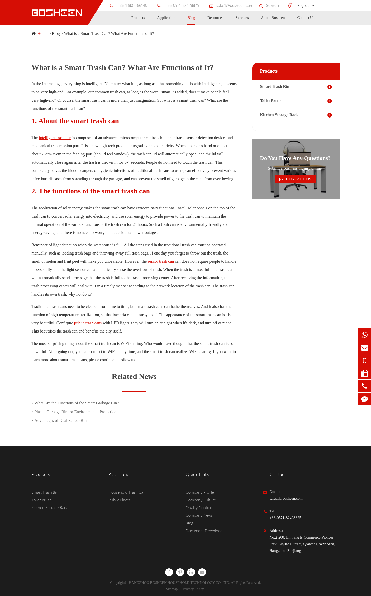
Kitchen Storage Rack (279, 115)
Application (166, 20)
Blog (191, 20)
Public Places (119, 500)
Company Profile (199, 492)
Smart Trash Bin (274, 86)
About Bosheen (273, 20)
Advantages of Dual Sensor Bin (61, 420)
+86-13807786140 (141, 5)
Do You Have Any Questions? (295, 158)
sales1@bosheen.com (238, 5)
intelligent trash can (55, 137)
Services (242, 20)
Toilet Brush (271, 101)
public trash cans (88, 323)
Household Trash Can (125, 492)
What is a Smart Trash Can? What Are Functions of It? (109, 33)
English (303, 5)
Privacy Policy (193, 589)
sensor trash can (161, 261)
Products (138, 20)
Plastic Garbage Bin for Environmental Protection (76, 411)
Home (42, 33)
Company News (198, 515)
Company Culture (199, 500)
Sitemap (172, 589)
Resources (215, 20)
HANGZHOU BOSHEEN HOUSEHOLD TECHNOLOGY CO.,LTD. (179, 583)
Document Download (202, 531)
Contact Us (305, 20)
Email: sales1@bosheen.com (286, 495)
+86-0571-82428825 (189, 5)
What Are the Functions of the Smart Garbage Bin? (77, 403)
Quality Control (198, 507)
